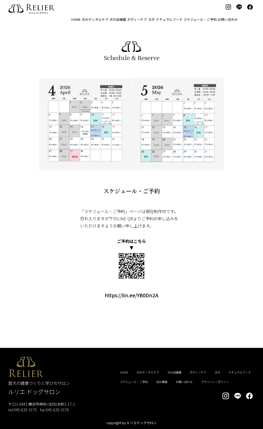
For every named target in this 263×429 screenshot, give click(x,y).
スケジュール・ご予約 (200, 19)
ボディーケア (137, 19)
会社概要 (161, 382)
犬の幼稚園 (117, 19)
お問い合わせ (228, 19)
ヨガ (151, 19)
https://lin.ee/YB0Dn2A (131, 295)
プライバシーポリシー (215, 382)
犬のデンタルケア (95, 19)
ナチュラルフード (169, 19)
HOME (76, 19)
